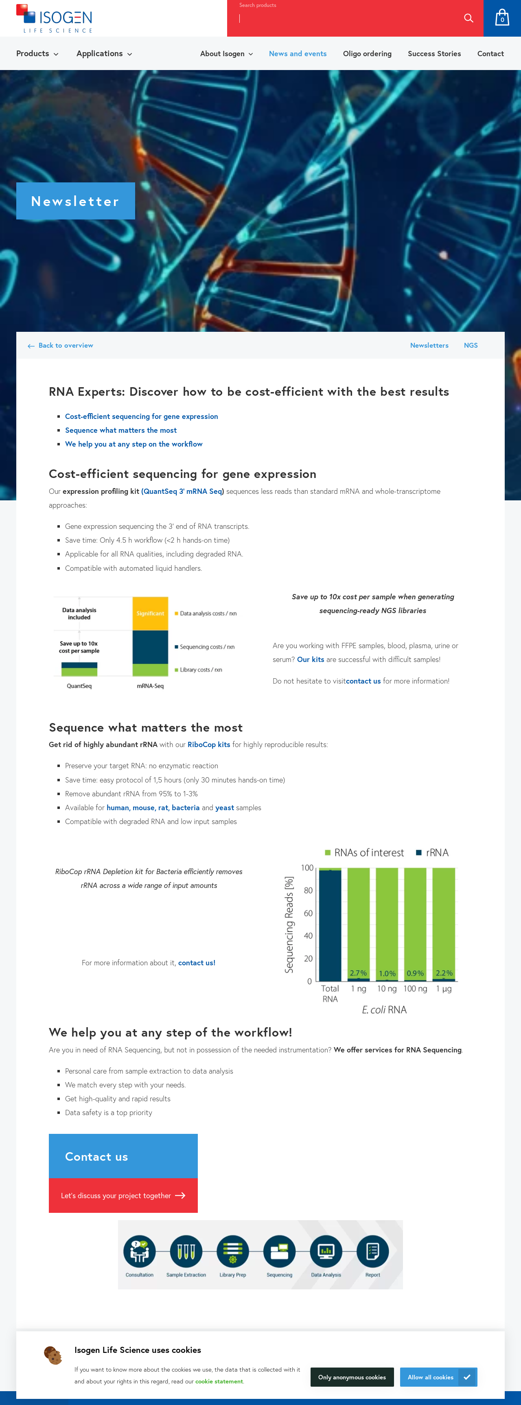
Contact (490, 53)
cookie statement (219, 1381)
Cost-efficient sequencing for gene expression (142, 416)
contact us (363, 681)
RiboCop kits (209, 744)
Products (32, 53)
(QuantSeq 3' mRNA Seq (181, 491)
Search (468, 18)
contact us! (197, 962)
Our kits (310, 659)
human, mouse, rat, (138, 807)
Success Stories (434, 53)
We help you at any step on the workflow (134, 444)
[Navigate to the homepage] (54, 18)
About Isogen (222, 53)
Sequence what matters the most (121, 430)
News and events (298, 53)
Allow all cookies (430, 1377)
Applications (100, 53)
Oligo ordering (367, 53)
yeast (224, 807)
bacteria (186, 807)
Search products (257, 5)
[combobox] (340, 18)
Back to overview (66, 345)
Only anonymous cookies (352, 1377)
